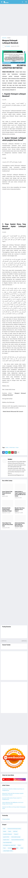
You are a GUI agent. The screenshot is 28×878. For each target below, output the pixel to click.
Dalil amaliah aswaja (15, 837)
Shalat (4, 831)
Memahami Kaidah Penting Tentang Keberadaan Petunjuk (7, 509)
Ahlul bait (15, 831)
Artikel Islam (12, 447)
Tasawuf (16, 834)
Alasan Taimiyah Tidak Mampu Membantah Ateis (7, 493)
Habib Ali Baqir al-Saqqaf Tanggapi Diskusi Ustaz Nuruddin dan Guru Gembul (20, 494)
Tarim (4, 848)
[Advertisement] (14, 20)
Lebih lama (24, 640)
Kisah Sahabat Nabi (7, 842)
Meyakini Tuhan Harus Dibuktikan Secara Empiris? (20, 509)
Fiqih (4, 828)
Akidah (8, 37)
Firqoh (17, 447)
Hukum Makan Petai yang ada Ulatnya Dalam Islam (7, 524)
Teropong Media (6, 819)
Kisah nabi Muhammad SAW (17, 839)
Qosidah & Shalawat (7, 834)
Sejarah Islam (6, 839)
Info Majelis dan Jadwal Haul (9, 845)
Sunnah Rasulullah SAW (13, 848)
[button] (1, 2)
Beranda (4, 37)
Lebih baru (3, 640)
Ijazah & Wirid (6, 837)
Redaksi (10, 459)
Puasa (19, 845)
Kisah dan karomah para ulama (14, 828)
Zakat (22, 848)
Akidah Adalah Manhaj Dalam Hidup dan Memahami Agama (20, 524)
